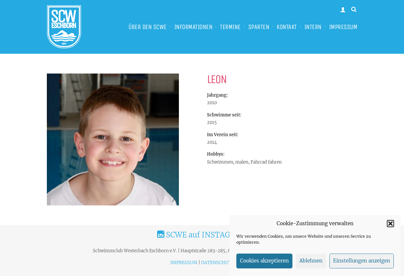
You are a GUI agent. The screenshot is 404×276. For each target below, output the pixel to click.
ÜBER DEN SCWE (147, 27)
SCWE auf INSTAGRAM (202, 234)
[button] (390, 226)
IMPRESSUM (343, 27)
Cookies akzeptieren (264, 264)
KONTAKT (287, 27)
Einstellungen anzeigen (361, 264)
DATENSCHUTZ (217, 262)
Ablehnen (310, 264)
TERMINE (230, 27)
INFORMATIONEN (193, 27)
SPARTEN (258, 27)
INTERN (312, 27)
